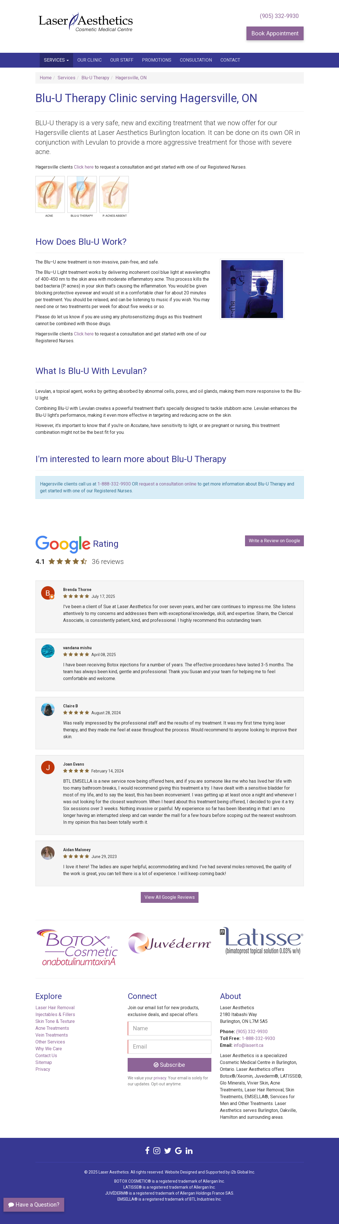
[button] (55, 949)
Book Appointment (275, 33)
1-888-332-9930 (114, 484)
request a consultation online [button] (167, 484)
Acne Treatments (52, 1028)
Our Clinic (89, 60)
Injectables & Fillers (55, 1014)
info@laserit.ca (248, 1045)
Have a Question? (33, 1204)
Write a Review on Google (274, 540)
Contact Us (46, 1055)
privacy (160, 1078)
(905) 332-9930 (279, 16)
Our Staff (121, 60)
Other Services (50, 1042)
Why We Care (48, 1048)
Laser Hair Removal (55, 1007)
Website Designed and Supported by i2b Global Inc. (210, 1172)
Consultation (196, 60)
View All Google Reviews (170, 897)
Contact (230, 60)
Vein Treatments (51, 1035)
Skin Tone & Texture (55, 1021)
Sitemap (43, 1062)
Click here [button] (84, 167)
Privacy (42, 1069)
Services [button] (56, 60)
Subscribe (169, 1064)
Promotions (156, 60)
